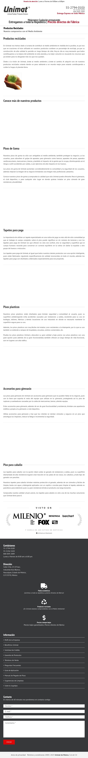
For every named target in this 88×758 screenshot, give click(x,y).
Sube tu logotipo (11, 686)
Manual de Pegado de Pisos (15, 675)
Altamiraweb (48, 533)
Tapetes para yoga (13, 230)
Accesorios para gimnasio (17, 388)
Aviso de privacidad (18, 755)
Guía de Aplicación (12, 670)
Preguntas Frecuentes (13, 665)
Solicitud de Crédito (12, 650)
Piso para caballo (12, 465)
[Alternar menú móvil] (83, 7)
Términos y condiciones (36, 755)
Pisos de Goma (11, 148)
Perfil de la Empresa (12, 640)
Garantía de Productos (13, 655)
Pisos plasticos (11, 307)
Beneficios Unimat (11, 645)
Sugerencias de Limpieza (14, 681)
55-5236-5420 (79, 10)
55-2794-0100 (75, 7)
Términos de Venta (12, 660)
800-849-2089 (79, 11)
